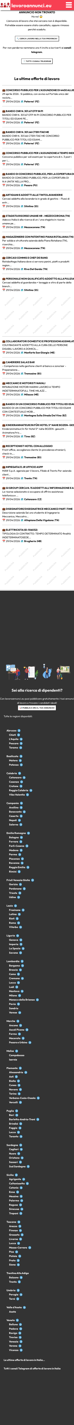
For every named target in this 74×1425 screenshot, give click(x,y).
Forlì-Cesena (16, 845)
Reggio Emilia (17, 867)
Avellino (13, 807)
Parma (13, 854)
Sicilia (10, 1175)
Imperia (13, 944)
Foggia (13, 1127)
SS (36, 206)
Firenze (13, 1230)
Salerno (13, 824)
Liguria (10, 935)
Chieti (12, 734)
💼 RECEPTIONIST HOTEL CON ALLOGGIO (27, 446)
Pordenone (15, 888)
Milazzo (28, 394)
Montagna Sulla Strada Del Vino (42, 415)
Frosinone (14, 910)
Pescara (13, 743)
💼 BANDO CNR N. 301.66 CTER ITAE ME (25, 132)
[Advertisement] (37, 314)
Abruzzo (11, 730)
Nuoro (12, 1153)
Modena (13, 850)
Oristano (14, 1157)
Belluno (13, 1324)
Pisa (11, 1251)
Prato (12, 1260)
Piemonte (12, 1068)
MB (39, 541)
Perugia (13, 1294)
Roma (12, 922)
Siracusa (14, 1209)
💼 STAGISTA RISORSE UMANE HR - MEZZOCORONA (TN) (36, 215)
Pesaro (28, 185)
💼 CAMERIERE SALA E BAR (18, 362)
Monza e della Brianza (22, 999)
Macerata (14, 1038)
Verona (13, 1345)
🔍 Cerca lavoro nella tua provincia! (37, 39)
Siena (12, 1264)
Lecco (12, 982)
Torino (13, 1093)
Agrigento (15, 1179)
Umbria (11, 1290)
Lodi (11, 987)
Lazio (9, 905)
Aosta (12, 1311)
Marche (10, 1021)
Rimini (13, 871)
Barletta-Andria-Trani (22, 1119)
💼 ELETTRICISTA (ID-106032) (20, 529)
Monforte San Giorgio (36, 352)
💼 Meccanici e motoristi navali (23, 383)
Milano (13, 995)
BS (39, 373)
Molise (10, 1051)
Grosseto (14, 1234)
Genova (13, 939)
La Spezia (14, 948)
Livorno (13, 1239)
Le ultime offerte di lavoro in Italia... (24, 1360)
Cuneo (12, 1085)
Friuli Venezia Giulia (18, 880)
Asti (11, 1076)
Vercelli (13, 1102)
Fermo (13, 1033)
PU (35, 185)
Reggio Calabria (18, 790)
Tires (27, 436)
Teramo (13, 747)
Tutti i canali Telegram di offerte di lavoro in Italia (32, 1368)
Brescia (13, 969)
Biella (12, 1081)
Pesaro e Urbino (18, 1042)
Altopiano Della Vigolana (39, 520)
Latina (13, 914)
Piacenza (14, 858)
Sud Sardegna (17, 1166)
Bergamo (14, 965)
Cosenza (14, 781)
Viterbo (13, 927)
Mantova (14, 991)
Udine (12, 897)
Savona (13, 952)
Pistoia (13, 1256)
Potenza (14, 764)
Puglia (10, 1110)
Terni (12, 1298)
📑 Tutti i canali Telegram (37, 61)
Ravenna (14, 863)
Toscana (11, 1221)
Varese (13, 1012)
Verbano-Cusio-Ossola (22, 1098)
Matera (13, 760)
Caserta (13, 816)
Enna (12, 1192)
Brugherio (30, 541)
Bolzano (13, 1277)
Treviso (13, 1337)
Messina (13, 1196)
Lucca (12, 1243)
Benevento (15, 811)
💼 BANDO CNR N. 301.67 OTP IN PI (22, 111)
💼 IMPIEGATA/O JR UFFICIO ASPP (22, 467)
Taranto (13, 1136)
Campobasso (16, 1055)
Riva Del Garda (33, 269)
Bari (11, 1115)
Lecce (12, 1132)
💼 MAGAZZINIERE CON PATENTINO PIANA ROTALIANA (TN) (38, 236)
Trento (28, 478)
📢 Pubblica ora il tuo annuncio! (37, 708)
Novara (13, 1089)
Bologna (14, 837)
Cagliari (14, 1149)
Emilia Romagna (16, 833)
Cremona (14, 978)
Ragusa (13, 1204)
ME (52, 352)
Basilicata (12, 756)
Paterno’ (29, 101)
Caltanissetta (17, 1183)
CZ (39, 499)
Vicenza (13, 1350)
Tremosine (30, 373)
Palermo (14, 1200)
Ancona (13, 1025)
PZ (37, 101)
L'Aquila (13, 739)
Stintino (28, 206)
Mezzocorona (32, 227)
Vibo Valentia (17, 794)
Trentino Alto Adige (17, 1273)
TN (42, 227)
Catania (13, 1187)
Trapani (13, 1213)
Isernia (13, 1059)
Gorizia (13, 884)
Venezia (13, 1341)
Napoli (13, 820)
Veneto (10, 1320)
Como (12, 974)
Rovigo (13, 1333)
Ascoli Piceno (16, 1029)
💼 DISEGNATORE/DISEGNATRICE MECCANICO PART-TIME (37, 508)
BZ (64, 415)
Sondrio (13, 1008)
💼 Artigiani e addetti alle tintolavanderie (32, 195)
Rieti (12, 918)
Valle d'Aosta (14, 1307)
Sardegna (12, 1145)
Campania (12, 803)
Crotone (13, 786)
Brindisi (13, 1123)
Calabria (11, 773)
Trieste (13, 893)
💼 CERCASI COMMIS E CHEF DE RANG (25, 257)
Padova (13, 1328)
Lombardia (12, 961)
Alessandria (16, 1072)
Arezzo (13, 1226)
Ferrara (13, 841)
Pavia (12, 1004)
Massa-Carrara (18, 1247)
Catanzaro (30, 499)
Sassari (13, 1162)
